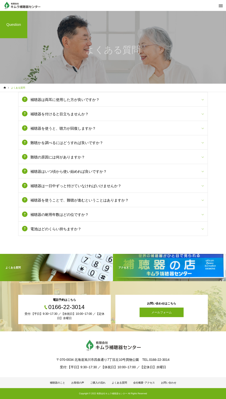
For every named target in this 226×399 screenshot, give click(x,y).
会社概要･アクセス (144, 382)
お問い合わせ (168, 382)
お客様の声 (77, 382)
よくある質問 (119, 382)
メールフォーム (161, 312)
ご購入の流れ (98, 382)
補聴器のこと (57, 382)
